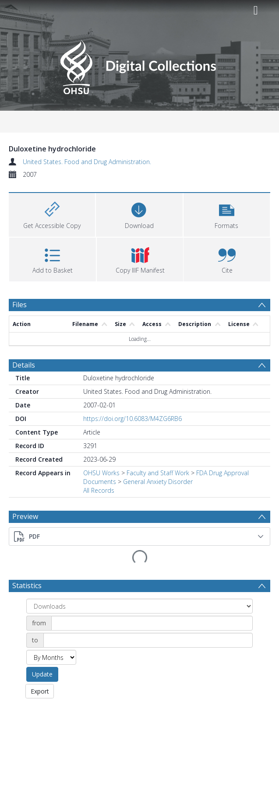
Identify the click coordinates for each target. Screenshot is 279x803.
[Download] (139, 214)
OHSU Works (101, 473)
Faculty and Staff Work (158, 473)
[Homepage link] (139, 64)
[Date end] (148, 617)
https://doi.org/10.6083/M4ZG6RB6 (132, 418)
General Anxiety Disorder (158, 481)
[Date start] (152, 600)
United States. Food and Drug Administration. (87, 162)
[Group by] (139, 583)
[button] (227, 214)
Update (42, 651)
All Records (98, 490)
